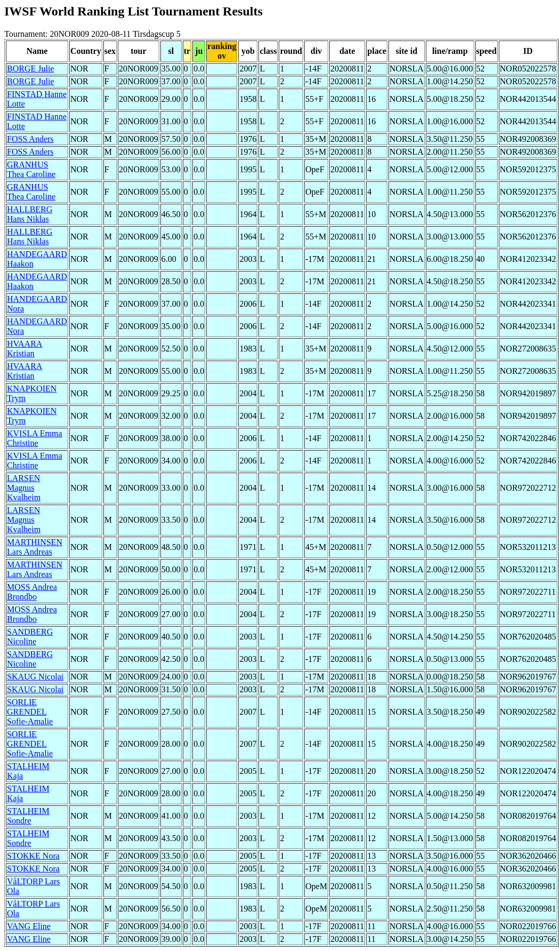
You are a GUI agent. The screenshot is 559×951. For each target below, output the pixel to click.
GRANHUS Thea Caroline (31, 169)
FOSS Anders (30, 138)
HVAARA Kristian (24, 348)
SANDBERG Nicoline (30, 636)
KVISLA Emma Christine (34, 438)
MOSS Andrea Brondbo (32, 591)
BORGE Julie (30, 68)
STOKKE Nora (33, 855)
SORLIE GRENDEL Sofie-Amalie (30, 712)
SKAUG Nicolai (35, 676)
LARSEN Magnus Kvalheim (23, 488)
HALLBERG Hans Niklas (29, 214)
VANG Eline (29, 926)
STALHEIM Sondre (28, 815)
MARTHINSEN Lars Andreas (34, 547)
